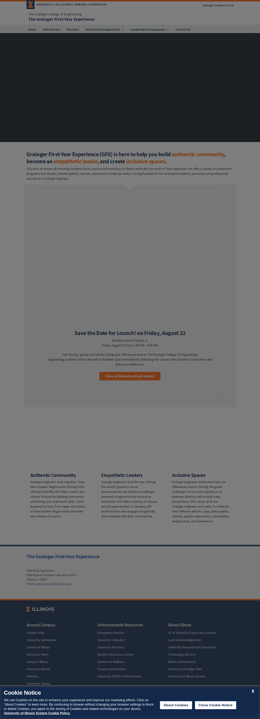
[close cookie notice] (253, 691)
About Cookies (176, 705)
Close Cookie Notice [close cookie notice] (216, 705)
